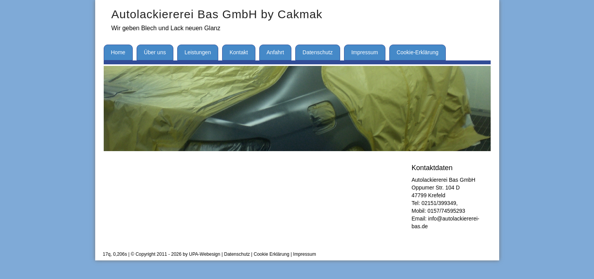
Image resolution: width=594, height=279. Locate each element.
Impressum (364, 52)
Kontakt (238, 52)
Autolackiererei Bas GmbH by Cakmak (217, 14)
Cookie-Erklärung (417, 52)
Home (118, 52)
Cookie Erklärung (271, 254)
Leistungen (198, 52)
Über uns (155, 52)
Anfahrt (275, 52)
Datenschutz (318, 52)
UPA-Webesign (204, 254)
